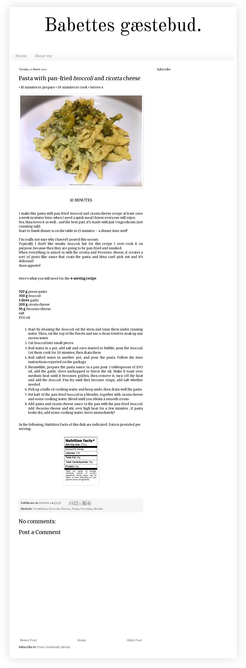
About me (43, 55)
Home (21, 55)
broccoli (54, 508)
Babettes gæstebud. (123, 26)
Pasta (75, 508)
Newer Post (28, 640)
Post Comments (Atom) (53, 647)
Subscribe (164, 69)
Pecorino (86, 508)
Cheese (65, 508)
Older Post (134, 640)
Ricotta (98, 508)
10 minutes (41, 508)
